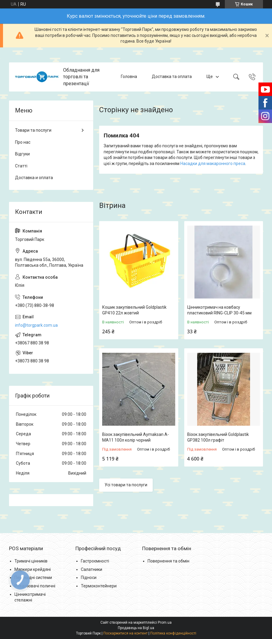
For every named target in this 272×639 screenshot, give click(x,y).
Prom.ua (165, 622)
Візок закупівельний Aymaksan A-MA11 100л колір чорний (135, 437)
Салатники (91, 569)
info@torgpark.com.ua (36, 325)
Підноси (88, 577)
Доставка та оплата (172, 76)
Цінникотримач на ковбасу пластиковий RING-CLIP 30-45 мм (219, 310)
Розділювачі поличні (34, 586)
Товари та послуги (33, 130)
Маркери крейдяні (32, 569)
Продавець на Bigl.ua (136, 628)
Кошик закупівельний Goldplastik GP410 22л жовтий (134, 310)
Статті (21, 166)
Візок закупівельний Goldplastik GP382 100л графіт (218, 437)
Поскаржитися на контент (125, 633)
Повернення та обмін (168, 561)
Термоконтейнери (99, 586)
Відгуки (22, 154)
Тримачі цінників (30, 561)
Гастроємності (95, 561)
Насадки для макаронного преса (212, 163)
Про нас (22, 142)
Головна (129, 76)
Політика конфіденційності (173, 633)
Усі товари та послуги (126, 484)
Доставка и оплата (34, 177)
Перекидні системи (33, 577)
